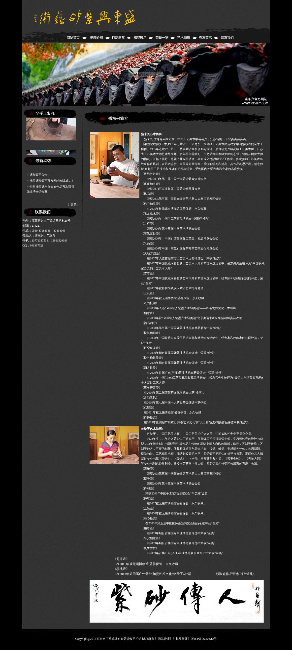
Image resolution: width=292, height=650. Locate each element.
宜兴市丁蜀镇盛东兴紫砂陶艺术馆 (119, 639)
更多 (73, 204)
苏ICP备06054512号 (204, 639)
